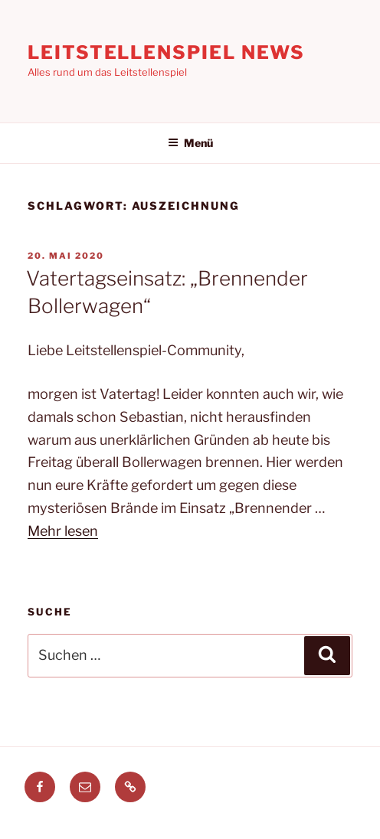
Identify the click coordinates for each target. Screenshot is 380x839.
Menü (190, 142)
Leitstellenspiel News (166, 52)
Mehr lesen (63, 531)
